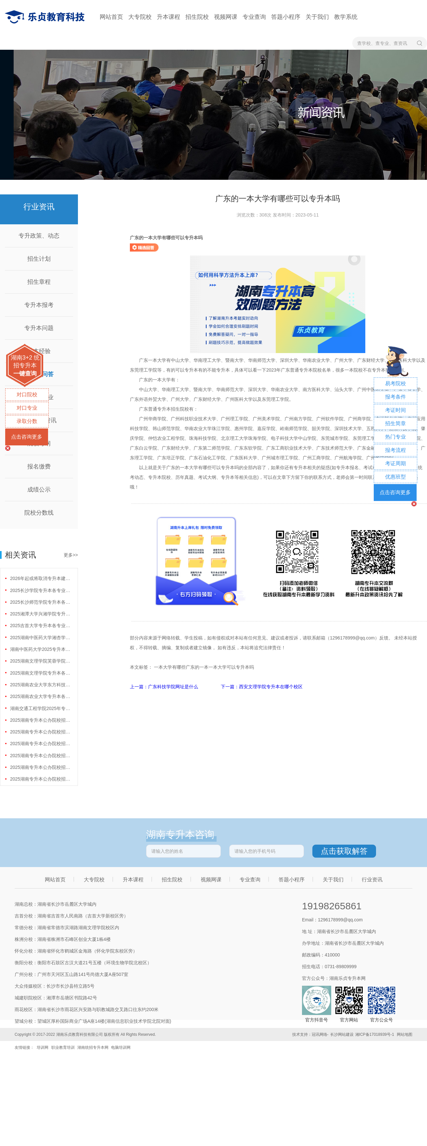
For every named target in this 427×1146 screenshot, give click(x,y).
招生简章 (395, 423)
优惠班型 (395, 477)
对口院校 (27, 394)
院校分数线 (39, 512)
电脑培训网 (121, 1047)
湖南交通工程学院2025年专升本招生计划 (41, 708)
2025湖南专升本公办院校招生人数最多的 (41, 720)
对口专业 (27, 408)
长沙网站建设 (342, 1034)
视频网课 (225, 17)
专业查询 (254, 17)
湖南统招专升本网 (92, 1047)
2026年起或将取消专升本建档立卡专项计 (41, 578)
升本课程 (168, 17)
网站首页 (111, 17)
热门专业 (395, 437)
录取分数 (27, 421)
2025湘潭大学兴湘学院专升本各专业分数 (41, 613)
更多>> (71, 555)
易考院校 (395, 383)
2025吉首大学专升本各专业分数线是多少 (41, 625)
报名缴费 (39, 466)
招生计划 (39, 259)
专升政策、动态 (39, 235)
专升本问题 (39, 328)
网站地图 (404, 1034)
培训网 (42, 1047)
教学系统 (346, 17)
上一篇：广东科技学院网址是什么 (164, 686)
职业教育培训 (63, 1047)
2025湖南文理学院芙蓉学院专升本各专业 (41, 661)
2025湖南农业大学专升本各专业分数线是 (41, 696)
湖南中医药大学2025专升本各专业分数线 (41, 649)
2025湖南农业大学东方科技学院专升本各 (41, 684)
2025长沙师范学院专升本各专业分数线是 (41, 602)
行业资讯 (372, 879)
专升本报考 (39, 305)
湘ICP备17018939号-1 (374, 1034)
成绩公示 (39, 489)
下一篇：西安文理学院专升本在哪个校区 (262, 686)
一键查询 (25, 373)
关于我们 (317, 17)
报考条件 (395, 397)
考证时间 (395, 410)
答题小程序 (285, 17)
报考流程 (395, 450)
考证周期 (395, 463)
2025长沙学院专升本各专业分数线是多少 (41, 590)
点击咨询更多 (26, 437)
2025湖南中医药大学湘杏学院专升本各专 (41, 637)
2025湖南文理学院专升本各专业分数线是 (41, 673)
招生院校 (197, 17)
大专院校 (140, 17)
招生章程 (39, 282)
